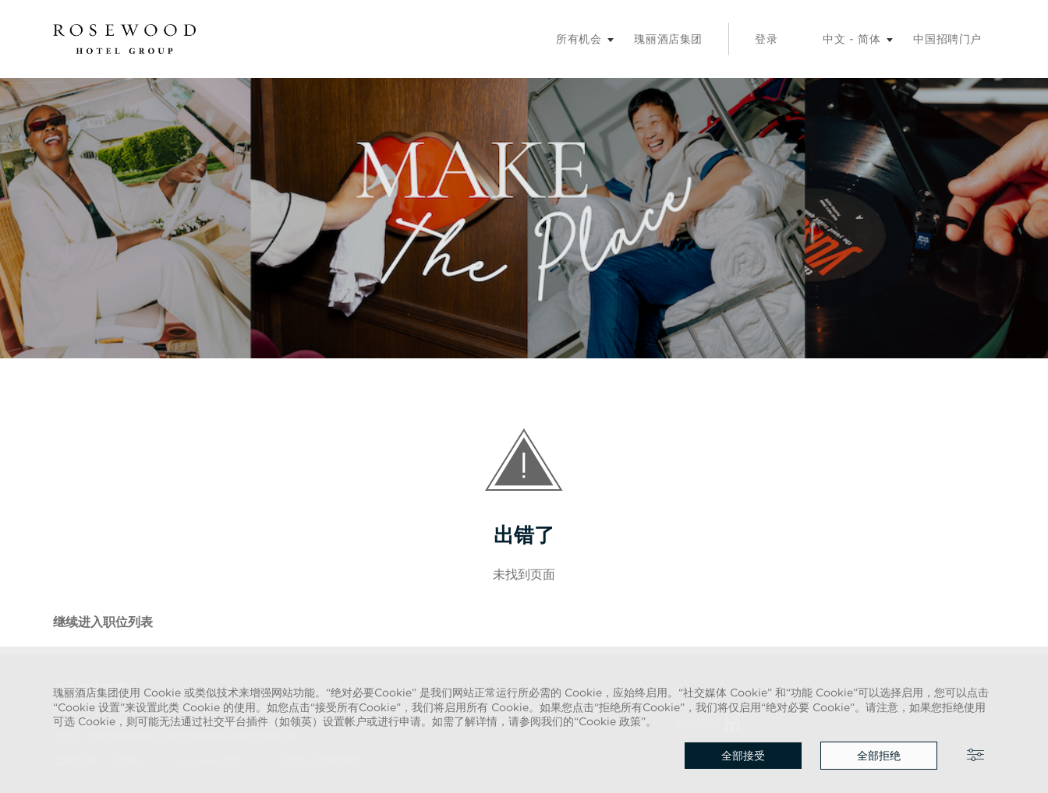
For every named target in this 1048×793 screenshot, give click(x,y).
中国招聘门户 (947, 39)
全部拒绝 (879, 756)
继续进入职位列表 (103, 621)
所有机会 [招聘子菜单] (578, 39)
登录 (766, 39)
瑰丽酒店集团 (668, 39)
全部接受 (743, 756)
